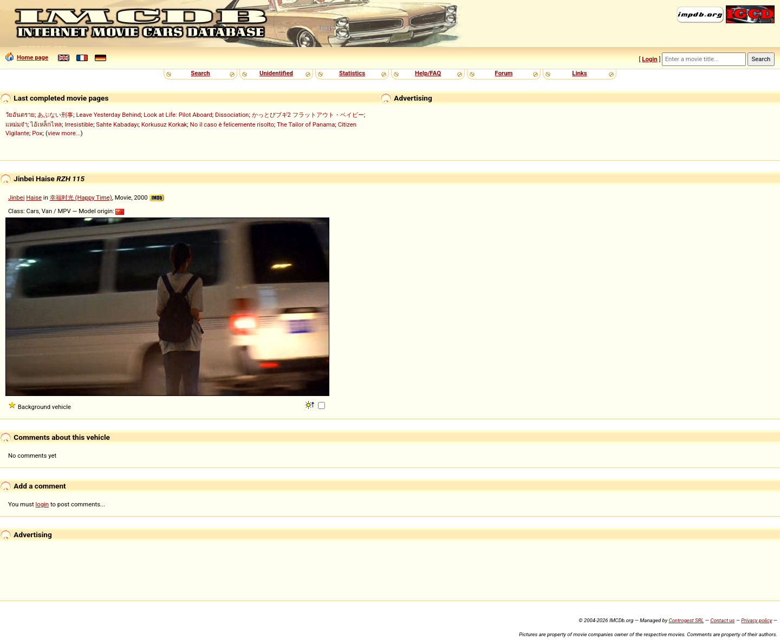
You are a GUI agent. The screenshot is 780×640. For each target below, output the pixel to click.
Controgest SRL (686, 620)
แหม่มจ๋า (16, 124)
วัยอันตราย (20, 114)
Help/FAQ (428, 73)
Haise (34, 197)
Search (200, 73)
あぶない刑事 (55, 114)
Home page (26, 57)
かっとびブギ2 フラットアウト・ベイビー (308, 114)
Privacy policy (756, 620)
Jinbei (16, 197)
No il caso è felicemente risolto (232, 124)
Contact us (722, 620)
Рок (37, 133)
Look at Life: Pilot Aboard (178, 114)
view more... (64, 133)
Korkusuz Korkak (164, 124)
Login (649, 59)
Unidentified (276, 73)
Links (579, 73)
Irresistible (78, 124)
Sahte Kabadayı (117, 124)
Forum (504, 73)
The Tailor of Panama (306, 124)
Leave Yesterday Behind (108, 114)
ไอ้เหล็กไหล (46, 124)
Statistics (352, 73)
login (42, 504)
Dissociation (232, 114)
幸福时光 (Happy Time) (81, 197)
